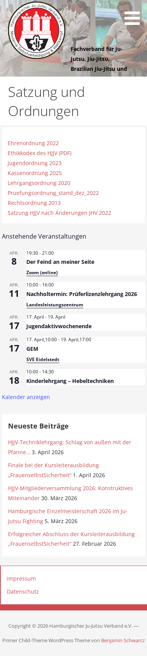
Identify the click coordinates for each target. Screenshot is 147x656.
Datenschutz (23, 591)
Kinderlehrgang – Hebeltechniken (70, 380)
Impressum (21, 578)
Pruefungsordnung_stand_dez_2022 (53, 192)
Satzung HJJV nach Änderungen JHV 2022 (59, 212)
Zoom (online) (42, 272)
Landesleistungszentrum (54, 304)
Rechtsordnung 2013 (34, 202)
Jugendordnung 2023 (34, 163)
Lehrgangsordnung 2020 (39, 182)
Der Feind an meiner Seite (60, 261)
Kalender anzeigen (26, 397)
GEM (32, 348)
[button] (135, 14)
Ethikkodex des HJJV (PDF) (39, 153)
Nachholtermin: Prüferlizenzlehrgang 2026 (81, 294)
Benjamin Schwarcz (123, 640)
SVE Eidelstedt (42, 359)
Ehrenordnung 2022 (33, 143)
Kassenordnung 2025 (35, 173)
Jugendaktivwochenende (59, 326)
